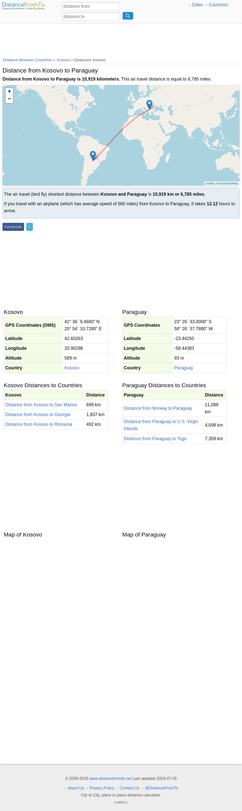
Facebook (13, 227)
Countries (218, 4)
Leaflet (209, 183)
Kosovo (71, 367)
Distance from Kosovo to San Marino (41, 404)
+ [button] (9, 92)
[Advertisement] (121, 38)
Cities (197, 4)
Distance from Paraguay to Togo (155, 438)
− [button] (9, 99)
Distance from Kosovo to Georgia (37, 414)
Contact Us (129, 788)
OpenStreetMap (228, 183)
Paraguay (183, 367)
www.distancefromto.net (110, 778)
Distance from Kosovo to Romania (38, 424)
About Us (75, 788)
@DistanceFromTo (161, 788)
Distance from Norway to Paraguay (158, 408)
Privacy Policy (102, 788)
